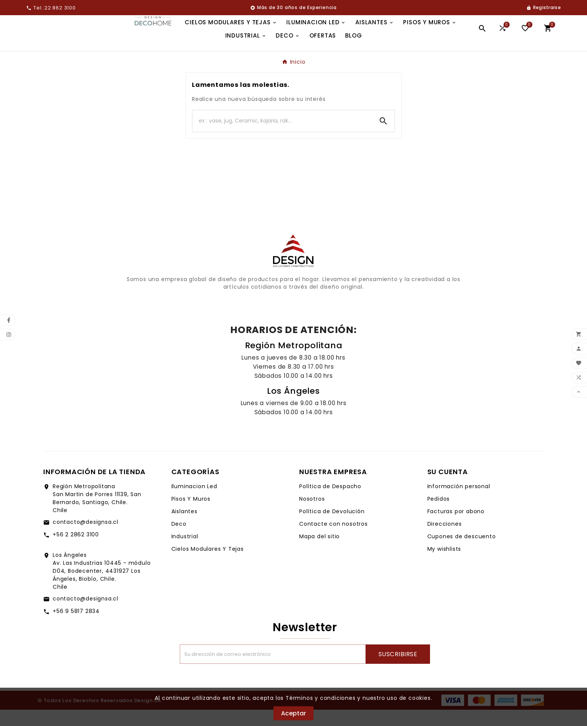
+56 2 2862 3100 (76, 551)
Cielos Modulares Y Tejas (207, 565)
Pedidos (438, 515)
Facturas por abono (456, 527)
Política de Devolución (332, 527)
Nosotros (312, 515)
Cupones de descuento (461, 552)
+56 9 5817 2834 (76, 627)
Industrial (184, 552)
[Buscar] (282, 137)
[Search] (383, 137)
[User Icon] (543, 7)
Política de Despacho (330, 502)
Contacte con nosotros (333, 540)
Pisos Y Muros (190, 515)
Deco (179, 540)
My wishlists (444, 565)
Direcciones (444, 540)
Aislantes (184, 527)
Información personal (458, 502)
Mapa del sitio (319, 552)
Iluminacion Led (194, 502)
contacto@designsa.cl (85, 538)
